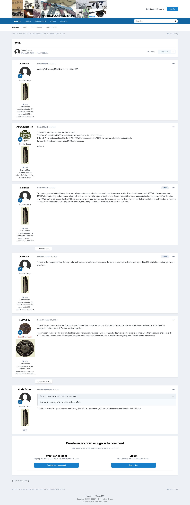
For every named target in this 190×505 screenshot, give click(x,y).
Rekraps (28, 50)
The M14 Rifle (42, 53)
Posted (46, 64)
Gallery (53, 21)
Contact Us (100, 496)
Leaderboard (37, 28)
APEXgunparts (24, 126)
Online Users (51, 28)
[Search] (147, 21)
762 (25, 167)
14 (25, 430)
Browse (17, 22)
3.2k (25, 104)
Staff (25, 28)
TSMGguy (24, 319)
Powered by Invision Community (95, 501)
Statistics (63, 21)
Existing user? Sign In (155, 9)
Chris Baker (24, 389)
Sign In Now (133, 465)
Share (151, 52)
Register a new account (56, 465)
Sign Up (172, 9)
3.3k (25, 361)
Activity (28, 21)
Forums (15, 28)
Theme (89, 496)
